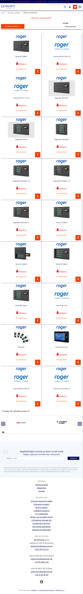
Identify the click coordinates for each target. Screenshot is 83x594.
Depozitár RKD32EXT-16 (61, 181)
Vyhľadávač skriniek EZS (42, 520)
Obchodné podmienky (41, 526)
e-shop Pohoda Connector (46, 590)
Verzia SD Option (21, 56)
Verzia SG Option (62, 222)
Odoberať (73, 458)
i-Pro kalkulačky (41, 514)
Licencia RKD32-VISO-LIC (61, 56)
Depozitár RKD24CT (62, 98)
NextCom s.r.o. (60, 590)
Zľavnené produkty (41, 504)
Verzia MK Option (21, 305)
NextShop (34, 590)
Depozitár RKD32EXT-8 (21, 222)
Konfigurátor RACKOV (41, 523)
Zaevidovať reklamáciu (41, 530)
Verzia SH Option (21, 264)
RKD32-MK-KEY (61, 305)
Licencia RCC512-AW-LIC (61, 389)
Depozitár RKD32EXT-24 (21, 181)
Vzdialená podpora (41, 511)
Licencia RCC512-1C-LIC (21, 98)
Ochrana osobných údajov (42, 501)
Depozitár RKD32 (21, 139)
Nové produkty (41, 507)
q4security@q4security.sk (22, 1)
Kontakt (41, 491)
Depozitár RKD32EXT (61, 139)
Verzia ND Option (62, 264)
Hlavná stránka (41, 485)
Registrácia (41, 488)
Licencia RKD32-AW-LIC (21, 389)
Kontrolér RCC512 (62, 347)
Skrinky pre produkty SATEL (41, 517)
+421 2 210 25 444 (40, 1)
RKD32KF (21, 347)
